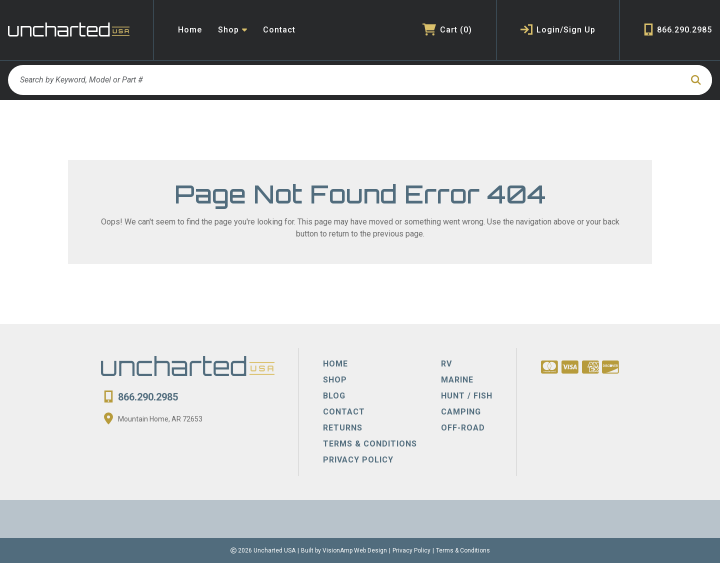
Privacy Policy (411, 550)
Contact (279, 29)
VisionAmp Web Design (354, 550)
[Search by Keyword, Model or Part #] (345, 80)
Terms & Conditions (463, 550)
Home (190, 29)
